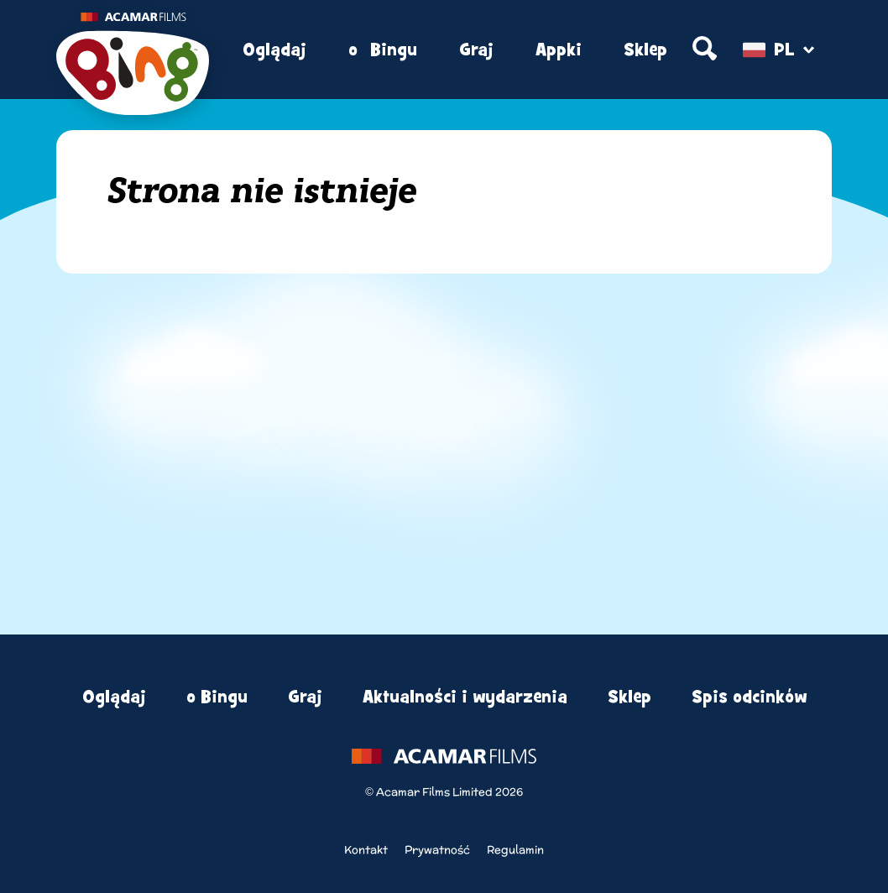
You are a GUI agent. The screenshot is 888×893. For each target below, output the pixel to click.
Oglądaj (274, 50)
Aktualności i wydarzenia (465, 697)
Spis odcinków (749, 697)
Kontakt (366, 850)
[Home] (132, 50)
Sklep (645, 50)
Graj (476, 50)
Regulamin (515, 850)
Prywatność (437, 850)
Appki (558, 50)
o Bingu (382, 50)
